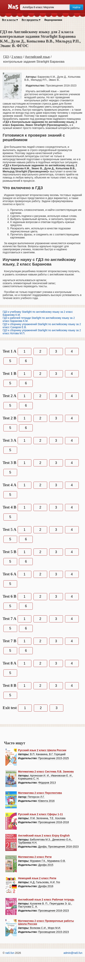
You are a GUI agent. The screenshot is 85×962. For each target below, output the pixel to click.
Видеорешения (53, 19)
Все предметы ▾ (31, 19)
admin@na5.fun (73, 952)
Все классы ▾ (10, 19)
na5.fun (9, 952)
